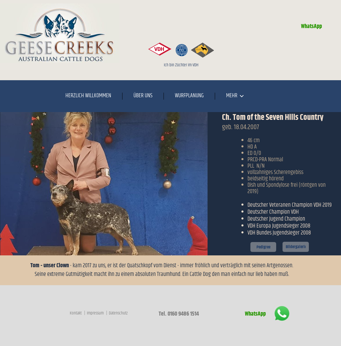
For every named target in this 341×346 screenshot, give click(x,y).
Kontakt (76, 313)
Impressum (95, 313)
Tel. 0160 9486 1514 (178, 314)
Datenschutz (118, 313)
